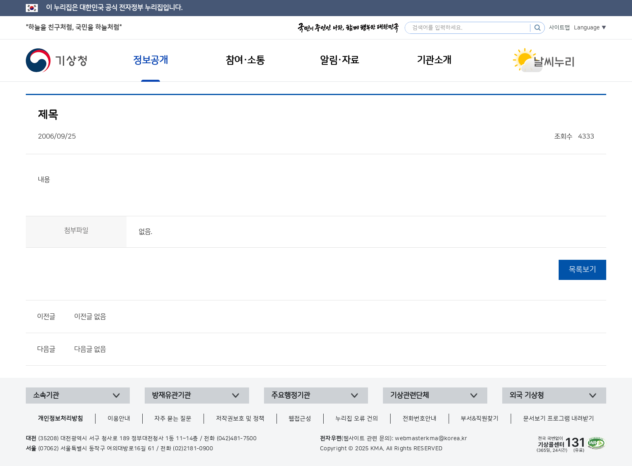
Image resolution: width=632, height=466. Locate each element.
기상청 (56, 60)
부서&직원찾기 (480, 418)
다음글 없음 (90, 349)
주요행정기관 (290, 395)
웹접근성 (300, 418)
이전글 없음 (90, 316)
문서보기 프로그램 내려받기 (558, 418)
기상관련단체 (409, 395)
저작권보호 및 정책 (240, 418)
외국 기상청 (526, 395)
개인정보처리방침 (60, 418)
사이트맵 (559, 28)
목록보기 (582, 269)
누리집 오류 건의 (356, 418)
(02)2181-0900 (193, 448)
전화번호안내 (420, 418)
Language (587, 28)
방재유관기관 (171, 395)
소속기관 (46, 395)
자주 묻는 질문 (172, 418)
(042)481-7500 (237, 438)
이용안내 (119, 418)
